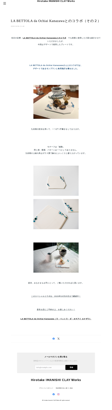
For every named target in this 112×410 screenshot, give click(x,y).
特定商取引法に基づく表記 (64, 393)
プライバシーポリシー (46, 393)
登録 (71, 373)
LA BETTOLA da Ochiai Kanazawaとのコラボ (44, 43)
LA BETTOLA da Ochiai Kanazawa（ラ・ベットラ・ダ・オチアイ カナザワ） (56, 324)
